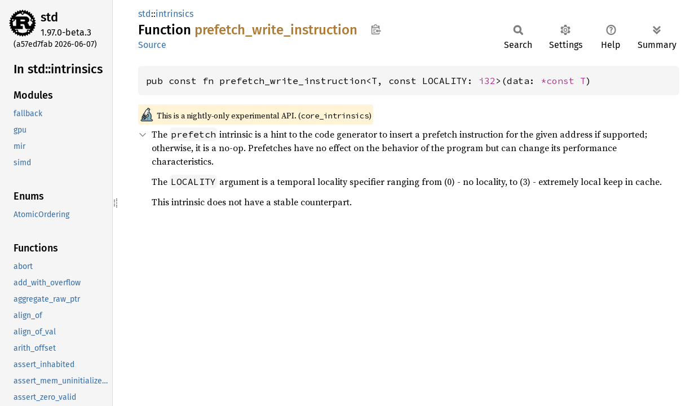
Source (152, 44)
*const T (563, 80)
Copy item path (375, 29)
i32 (487, 80)
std (49, 17)
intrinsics (174, 13)
